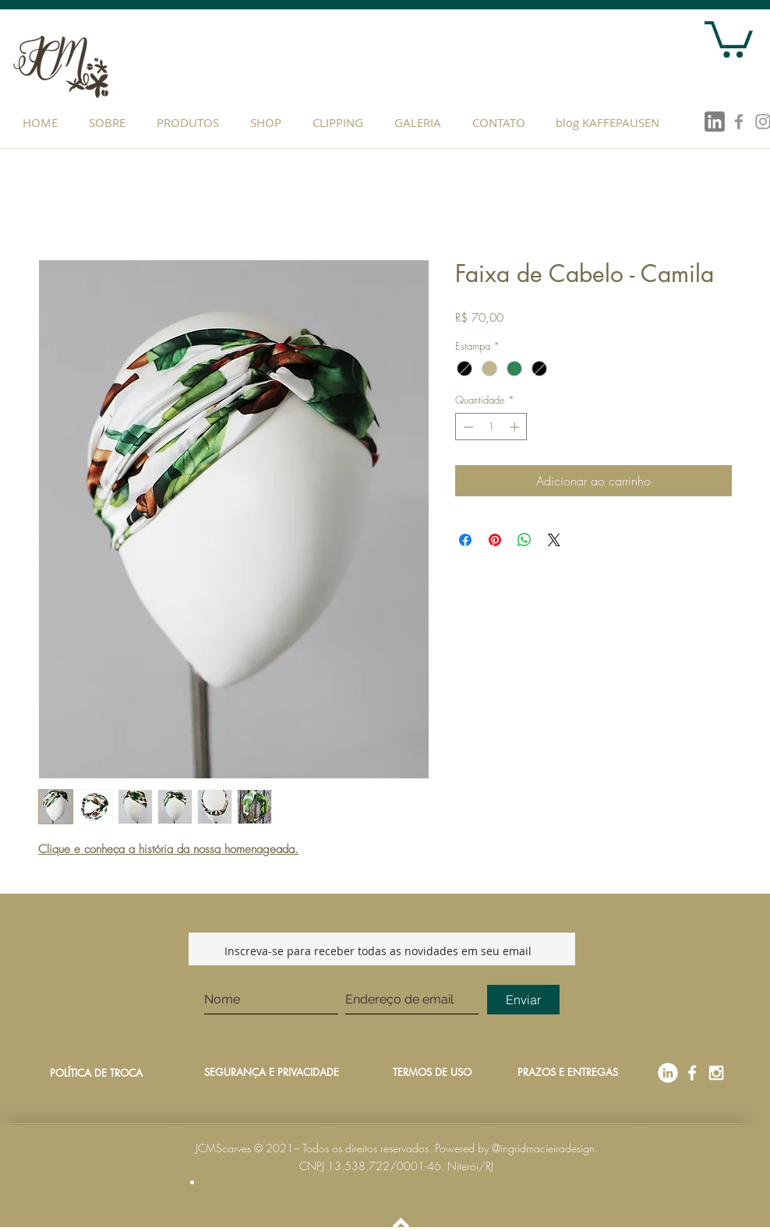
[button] (191, 123)
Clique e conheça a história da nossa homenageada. (168, 849)
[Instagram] (716, 1073)
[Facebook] (692, 1073)
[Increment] (516, 427)
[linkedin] (715, 121)
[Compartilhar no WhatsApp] (524, 540)
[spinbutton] (491, 427)
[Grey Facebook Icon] (739, 121)
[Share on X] (554, 540)
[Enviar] (523, 999)
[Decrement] (466, 427)
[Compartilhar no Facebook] (465, 540)
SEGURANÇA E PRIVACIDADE (271, 1072)
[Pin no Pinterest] (495, 540)
